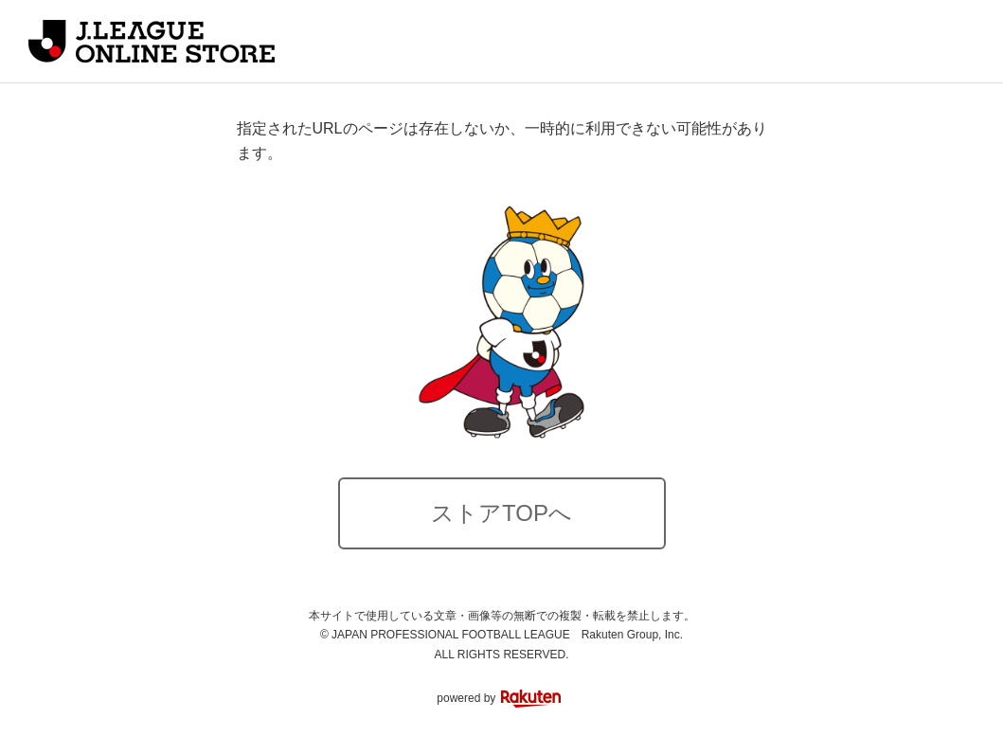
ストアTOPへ (501, 513)
